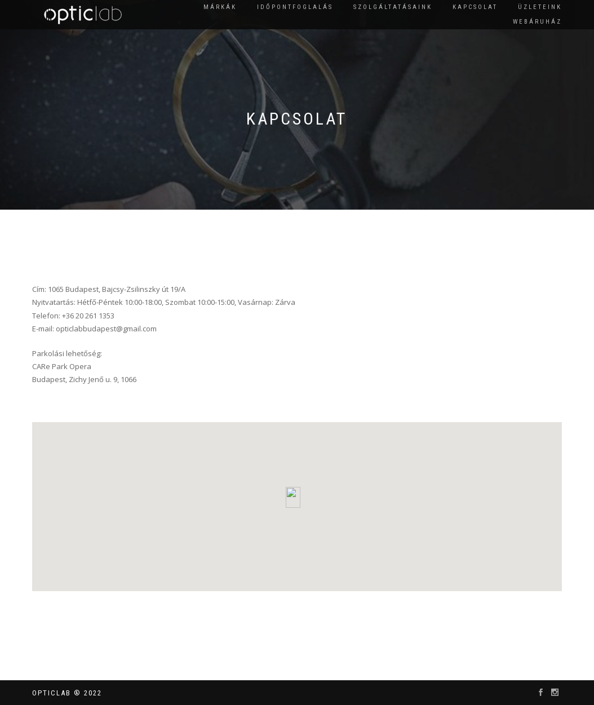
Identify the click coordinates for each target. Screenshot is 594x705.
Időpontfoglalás (295, 7)
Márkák (220, 7)
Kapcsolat (475, 7)
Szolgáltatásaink (392, 7)
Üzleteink (540, 7)
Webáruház (537, 21)
